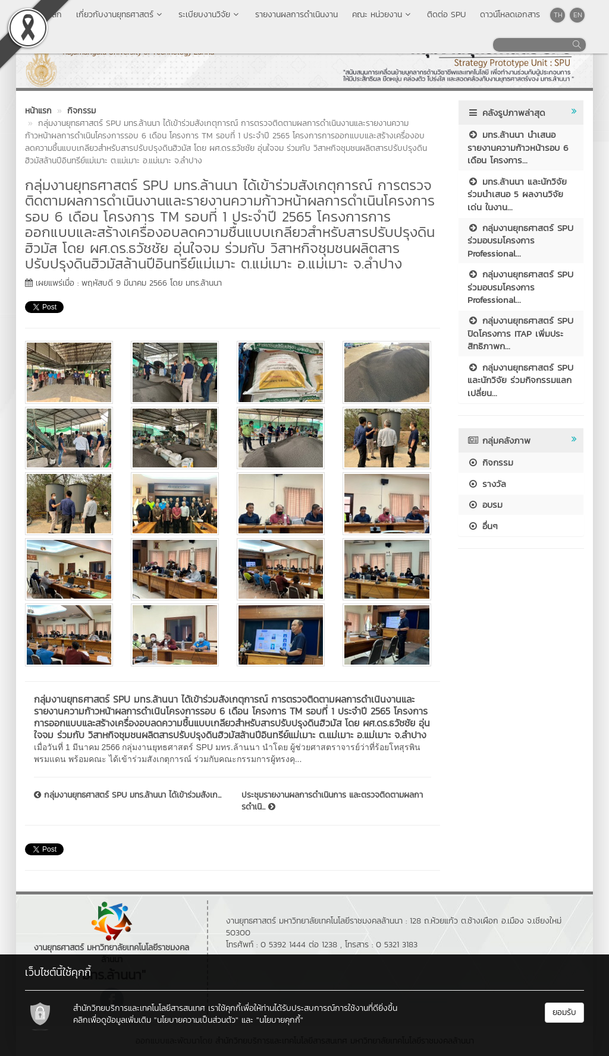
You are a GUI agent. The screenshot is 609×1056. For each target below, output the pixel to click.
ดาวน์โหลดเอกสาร (510, 14)
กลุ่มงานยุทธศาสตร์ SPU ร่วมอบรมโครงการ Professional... (520, 240)
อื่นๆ (482, 526)
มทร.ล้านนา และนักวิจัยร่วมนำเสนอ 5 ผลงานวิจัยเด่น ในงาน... (517, 194)
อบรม (485, 504)
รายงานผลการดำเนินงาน (296, 14)
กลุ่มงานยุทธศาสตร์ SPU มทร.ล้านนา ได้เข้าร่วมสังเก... (127, 795)
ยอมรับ (564, 1012)
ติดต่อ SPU (446, 14)
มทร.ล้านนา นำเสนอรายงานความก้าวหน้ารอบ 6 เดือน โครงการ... (518, 147)
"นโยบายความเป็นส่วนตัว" (196, 1020)
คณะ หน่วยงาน (382, 14)
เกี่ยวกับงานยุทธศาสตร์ (120, 14)
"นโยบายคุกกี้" (279, 1020)
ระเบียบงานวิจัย (209, 14)
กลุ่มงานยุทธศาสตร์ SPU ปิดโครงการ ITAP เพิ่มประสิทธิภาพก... (520, 333)
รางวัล (486, 484)
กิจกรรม (490, 462)
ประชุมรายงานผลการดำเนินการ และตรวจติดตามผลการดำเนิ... (332, 801)
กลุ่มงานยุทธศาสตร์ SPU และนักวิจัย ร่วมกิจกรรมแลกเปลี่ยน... (520, 380)
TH (558, 15)
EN (577, 15)
